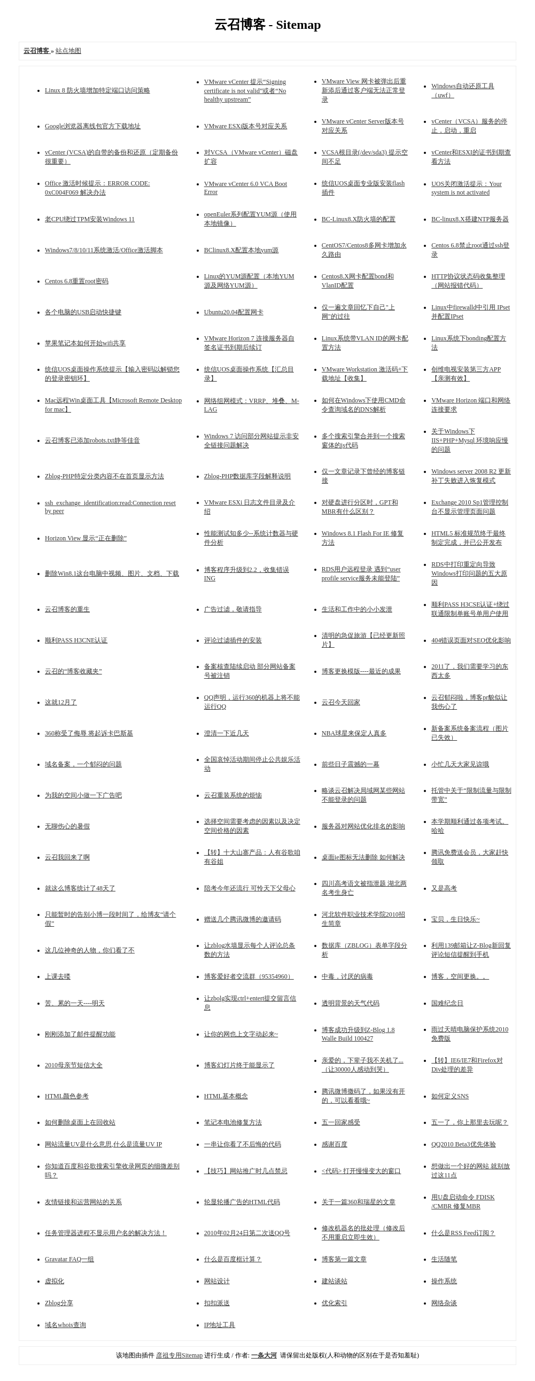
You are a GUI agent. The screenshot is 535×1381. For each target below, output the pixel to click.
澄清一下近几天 (226, 733)
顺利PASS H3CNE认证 (76, 640)
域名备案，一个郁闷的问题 (83, 764)
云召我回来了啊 (67, 857)
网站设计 (217, 1281)
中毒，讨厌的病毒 (347, 976)
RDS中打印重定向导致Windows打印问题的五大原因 (469, 573)
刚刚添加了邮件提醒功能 (80, 1034)
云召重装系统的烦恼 (233, 795)
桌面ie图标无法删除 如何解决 (363, 857)
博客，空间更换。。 (460, 976)
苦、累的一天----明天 (75, 1003)
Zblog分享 (59, 1303)
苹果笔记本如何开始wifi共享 (85, 343)
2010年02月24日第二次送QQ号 (247, 1233)
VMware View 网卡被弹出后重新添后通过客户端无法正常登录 (364, 90)
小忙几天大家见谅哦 (460, 764)
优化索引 (334, 1303)
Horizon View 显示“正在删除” (86, 538)
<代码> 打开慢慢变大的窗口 (361, 1171)
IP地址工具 (220, 1325)
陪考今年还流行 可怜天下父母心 (250, 888)
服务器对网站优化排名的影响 (363, 826)
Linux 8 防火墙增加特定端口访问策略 (97, 90)
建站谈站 (334, 1281)
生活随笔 (444, 1259)
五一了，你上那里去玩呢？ (469, 1122)
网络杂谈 (444, 1303)
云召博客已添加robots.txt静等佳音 (92, 440)
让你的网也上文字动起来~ (241, 1034)
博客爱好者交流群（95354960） (249, 976)
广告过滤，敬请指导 (233, 609)
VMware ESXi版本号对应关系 (246, 126)
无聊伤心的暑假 (67, 826)
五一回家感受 (341, 1122)
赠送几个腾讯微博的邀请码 (242, 919)
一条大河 (264, 1355)
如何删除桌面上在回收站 (80, 1122)
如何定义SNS (450, 1096)
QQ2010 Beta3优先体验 (463, 1144)
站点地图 (68, 51)
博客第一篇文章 (344, 1259)
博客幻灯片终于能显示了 (239, 1065)
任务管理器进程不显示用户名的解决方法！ (106, 1233)
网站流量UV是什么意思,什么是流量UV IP (103, 1144)
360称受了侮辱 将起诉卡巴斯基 (89, 733)
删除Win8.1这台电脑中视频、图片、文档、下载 (112, 573)
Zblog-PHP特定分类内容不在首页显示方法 (104, 476)
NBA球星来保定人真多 (354, 733)
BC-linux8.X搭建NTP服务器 (470, 219)
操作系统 (444, 1281)
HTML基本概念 (226, 1096)
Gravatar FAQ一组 (69, 1259)
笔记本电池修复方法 (233, 1122)
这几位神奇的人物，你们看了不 (90, 950)
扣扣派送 (217, 1303)
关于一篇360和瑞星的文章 (359, 1202)
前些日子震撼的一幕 (350, 764)
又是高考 (444, 888)
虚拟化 (54, 1281)
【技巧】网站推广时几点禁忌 (246, 1171)
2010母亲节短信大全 (74, 1065)
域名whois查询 (65, 1325)
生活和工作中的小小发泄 (357, 609)
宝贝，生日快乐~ (455, 919)
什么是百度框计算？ (233, 1259)
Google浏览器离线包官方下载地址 (93, 126)
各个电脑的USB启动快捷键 (83, 312)
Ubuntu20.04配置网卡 (233, 312)
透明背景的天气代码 (350, 1003)
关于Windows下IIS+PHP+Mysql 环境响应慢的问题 (469, 440)
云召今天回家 (341, 702)
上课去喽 (58, 976)
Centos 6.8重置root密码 (76, 281)
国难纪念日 (447, 1003)
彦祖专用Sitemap (179, 1355)
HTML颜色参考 (67, 1096)
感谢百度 (334, 1144)
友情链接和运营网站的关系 (83, 1202)
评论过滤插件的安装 (233, 640)
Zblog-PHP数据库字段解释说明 (247, 476)
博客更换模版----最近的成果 (361, 671)
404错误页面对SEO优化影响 (471, 640)
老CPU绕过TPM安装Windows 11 (90, 219)
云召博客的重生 (67, 609)
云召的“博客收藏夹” (73, 671)
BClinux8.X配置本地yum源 (241, 250)
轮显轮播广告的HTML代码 (242, 1202)
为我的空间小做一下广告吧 (83, 795)
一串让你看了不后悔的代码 (242, 1144)
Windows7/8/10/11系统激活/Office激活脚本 (104, 250)
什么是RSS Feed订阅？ (463, 1233)
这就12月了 (61, 702)
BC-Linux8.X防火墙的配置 (359, 219)
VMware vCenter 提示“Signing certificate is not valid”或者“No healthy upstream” (245, 90)
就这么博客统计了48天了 (80, 888)
